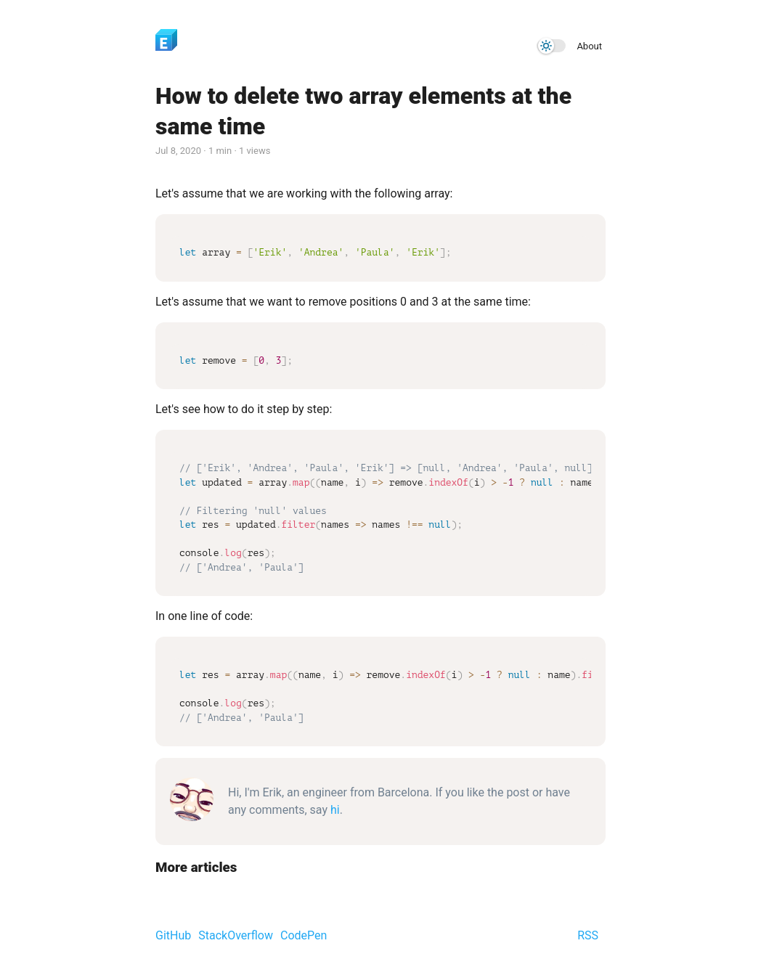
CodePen (303, 935)
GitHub (173, 935)
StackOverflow (235, 935)
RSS (587, 935)
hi (335, 810)
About (589, 46)
